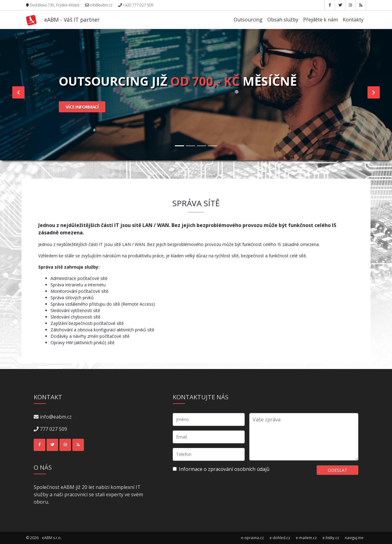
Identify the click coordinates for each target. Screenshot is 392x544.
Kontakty (353, 19)
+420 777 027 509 (135, 5)
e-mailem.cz (306, 537)
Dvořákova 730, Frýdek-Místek (52, 5)
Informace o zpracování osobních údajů (224, 469)
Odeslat (337, 470)
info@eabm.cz (98, 5)
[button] (18, 92)
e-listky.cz (330, 537)
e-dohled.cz (280, 537)
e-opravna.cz (252, 537)
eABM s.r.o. (52, 537)
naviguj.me (354, 537)
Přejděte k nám (320, 19)
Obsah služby (282, 19)
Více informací (82, 107)
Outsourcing (248, 19)
